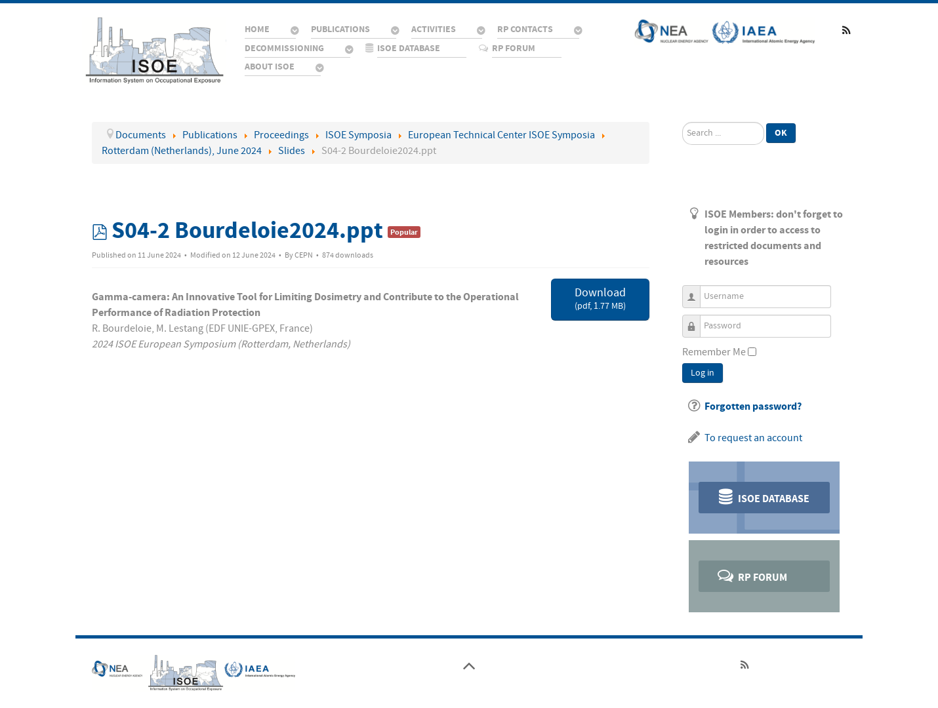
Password (696, 320)
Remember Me (714, 352)
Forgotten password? (753, 406)
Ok (781, 132)
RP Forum (751, 575)
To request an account (753, 438)
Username (696, 290)
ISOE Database (762, 496)
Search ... (682, 122)
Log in (702, 373)
